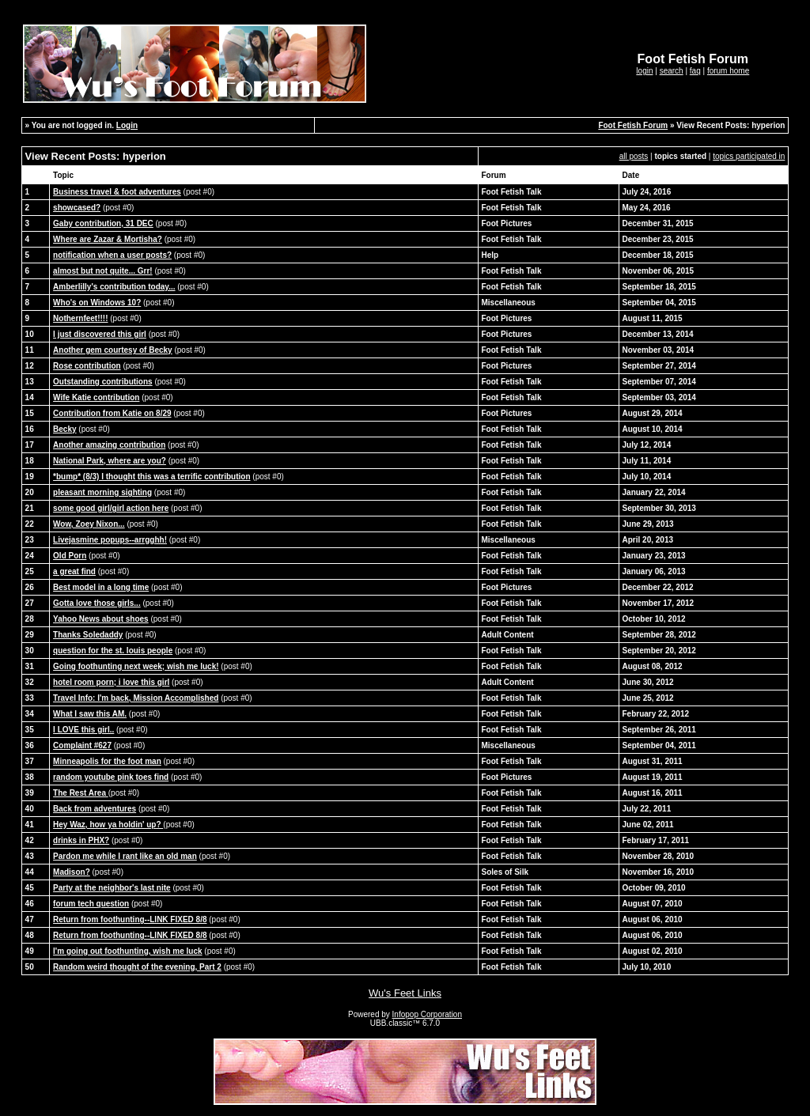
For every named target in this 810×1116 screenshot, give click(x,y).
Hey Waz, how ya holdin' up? (108, 824)
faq (695, 70)
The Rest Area (80, 793)
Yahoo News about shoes (101, 619)
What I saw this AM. (90, 713)
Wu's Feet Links (405, 993)
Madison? (71, 872)
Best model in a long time (101, 587)
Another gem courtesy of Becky (112, 350)
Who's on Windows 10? (97, 302)
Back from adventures (94, 808)
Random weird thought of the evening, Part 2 (137, 967)
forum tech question (91, 903)
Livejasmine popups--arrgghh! (110, 539)
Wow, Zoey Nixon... (89, 524)
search (671, 70)
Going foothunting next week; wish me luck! (135, 666)
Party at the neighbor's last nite (112, 887)
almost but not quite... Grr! (103, 271)
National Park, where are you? (109, 460)
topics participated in (749, 156)
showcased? (76, 207)
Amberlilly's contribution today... (114, 286)
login (644, 70)
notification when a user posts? (112, 255)
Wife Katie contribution (96, 397)
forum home (728, 70)
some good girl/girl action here (110, 508)
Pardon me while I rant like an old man (125, 856)
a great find (74, 571)
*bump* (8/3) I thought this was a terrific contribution (151, 476)
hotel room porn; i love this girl (111, 682)
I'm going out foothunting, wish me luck (127, 951)
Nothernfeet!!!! (80, 318)
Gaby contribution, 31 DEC (103, 223)
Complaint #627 (82, 745)
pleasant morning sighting (102, 492)
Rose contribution (87, 365)
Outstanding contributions (103, 381)
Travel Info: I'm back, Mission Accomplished (135, 698)
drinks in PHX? (81, 840)
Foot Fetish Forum (633, 125)
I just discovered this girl (99, 334)
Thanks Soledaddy (88, 634)
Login (127, 125)
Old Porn (69, 555)
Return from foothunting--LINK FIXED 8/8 (129, 919)
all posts (634, 156)
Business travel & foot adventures (117, 191)
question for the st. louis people (112, 650)
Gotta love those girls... (97, 603)
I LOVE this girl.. (83, 729)
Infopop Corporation (427, 1014)
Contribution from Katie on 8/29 (112, 413)
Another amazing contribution (109, 445)
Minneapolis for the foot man (107, 761)
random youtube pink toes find (110, 777)
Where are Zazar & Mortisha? (107, 239)
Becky (64, 429)
